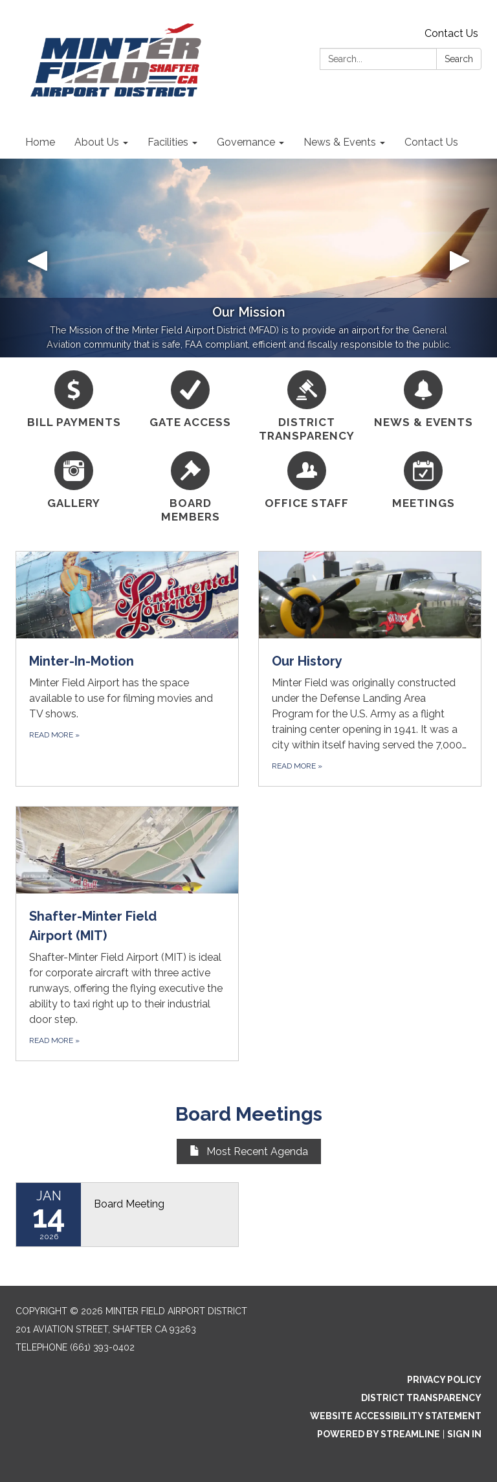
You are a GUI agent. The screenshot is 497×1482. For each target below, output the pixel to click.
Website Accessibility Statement (395, 1416)
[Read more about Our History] (369, 669)
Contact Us (451, 33)
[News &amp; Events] (423, 399)
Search (459, 59)
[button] (37, 258)
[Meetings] (423, 480)
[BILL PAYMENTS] (73, 399)
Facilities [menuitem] (168, 142)
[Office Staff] (306, 480)
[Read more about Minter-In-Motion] (127, 669)
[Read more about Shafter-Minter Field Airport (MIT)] (127, 933)
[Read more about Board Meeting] (127, 1214)
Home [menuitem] (40, 142)
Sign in (464, 1434)
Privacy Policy (444, 1380)
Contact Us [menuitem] (431, 142)
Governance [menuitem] (246, 142)
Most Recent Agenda (249, 1151)
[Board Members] (190, 487)
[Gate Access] (190, 399)
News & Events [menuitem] (340, 142)
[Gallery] (73, 480)
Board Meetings (248, 1114)
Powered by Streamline (378, 1434)
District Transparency (421, 1398)
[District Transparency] (306, 406)
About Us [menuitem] (96, 142)
